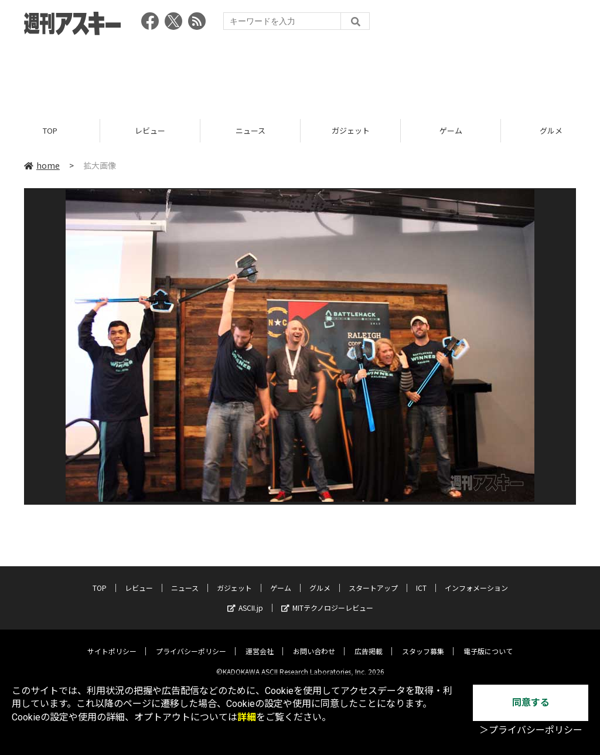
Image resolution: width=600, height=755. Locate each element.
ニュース (250, 130)
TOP (50, 130)
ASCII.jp (245, 599)
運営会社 (260, 642)
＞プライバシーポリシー (530, 730)
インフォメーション (476, 579)
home (42, 165)
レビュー (150, 130)
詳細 (246, 717)
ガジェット (351, 130)
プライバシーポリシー (191, 642)
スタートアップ (373, 579)
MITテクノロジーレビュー (327, 599)
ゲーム (450, 130)
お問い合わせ (314, 642)
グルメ (319, 579)
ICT (421, 579)
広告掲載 (368, 642)
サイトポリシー (112, 642)
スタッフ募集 (423, 642)
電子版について (488, 642)
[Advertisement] (300, 73)
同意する (531, 702)
